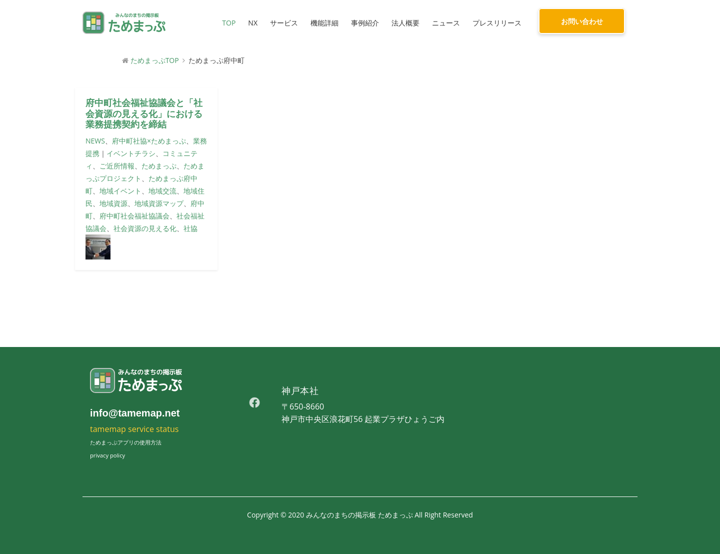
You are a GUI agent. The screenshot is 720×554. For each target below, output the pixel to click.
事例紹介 (365, 23)
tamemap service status (134, 429)
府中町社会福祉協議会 (135, 215)
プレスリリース (497, 23)
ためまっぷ (159, 165)
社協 (191, 228)
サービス (284, 23)
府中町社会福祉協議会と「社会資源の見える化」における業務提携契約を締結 (144, 114)
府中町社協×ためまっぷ (149, 141)
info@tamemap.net (135, 413)
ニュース (446, 23)
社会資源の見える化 (145, 228)
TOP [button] (229, 23)
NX (253, 23)
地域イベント (121, 191)
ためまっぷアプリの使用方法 (126, 442)
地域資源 (114, 203)
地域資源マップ (159, 203)
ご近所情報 (117, 165)
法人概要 (406, 23)
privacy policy (107, 455)
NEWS (95, 141)
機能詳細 (324, 23)
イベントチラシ (131, 153)
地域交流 (162, 191)
